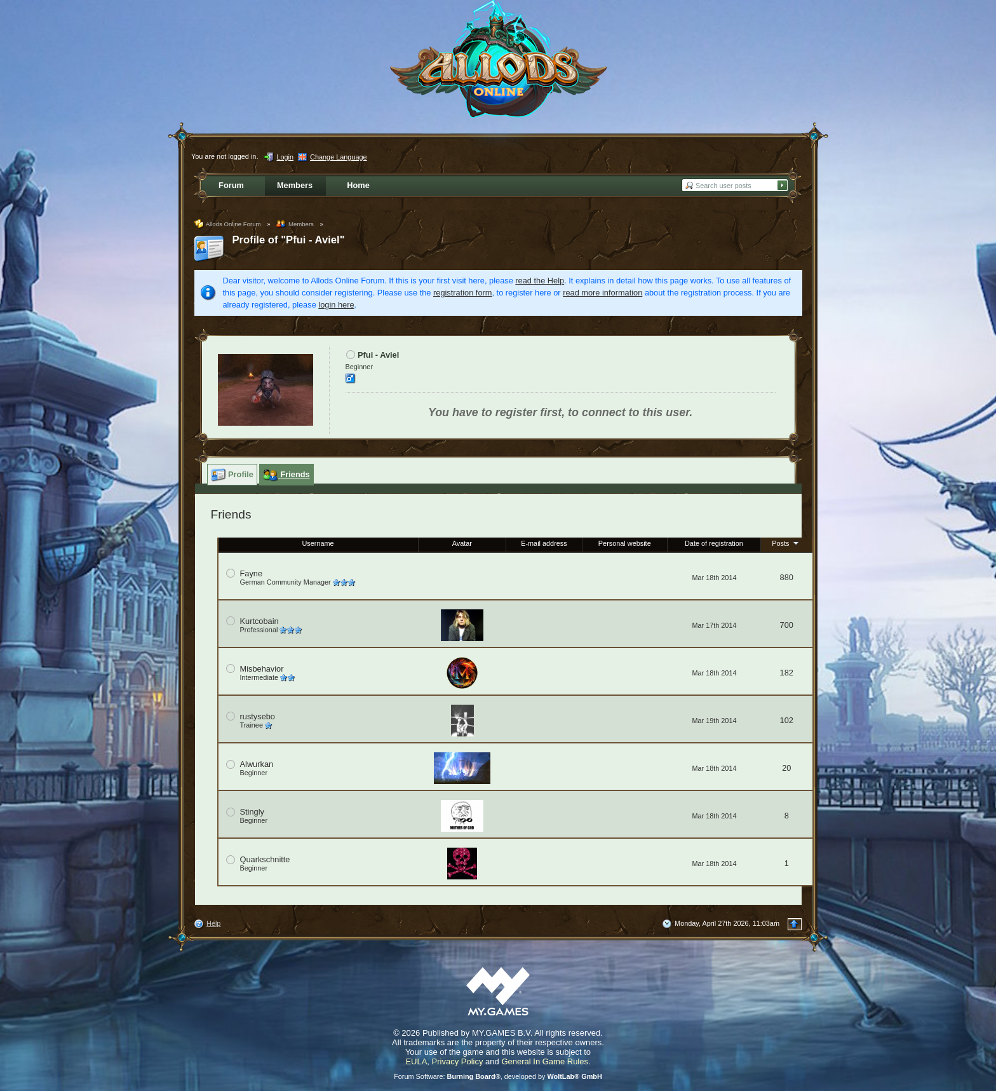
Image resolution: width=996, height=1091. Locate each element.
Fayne (251, 573)
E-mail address (544, 543)
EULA (416, 1061)
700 (786, 625)
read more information (602, 292)
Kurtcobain (259, 621)
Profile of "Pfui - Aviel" (288, 240)
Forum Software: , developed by (498, 1076)
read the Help (539, 280)
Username (317, 543)
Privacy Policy (457, 1061)
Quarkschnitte (265, 859)
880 (786, 577)
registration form (462, 292)
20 (786, 768)
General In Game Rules (544, 1061)
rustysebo (257, 716)
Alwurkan (257, 764)
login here (336, 304)
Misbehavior (262, 669)
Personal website (624, 543)
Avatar (462, 543)
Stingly (252, 812)
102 (786, 720)
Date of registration (714, 543)
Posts (786, 543)
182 (786, 672)
